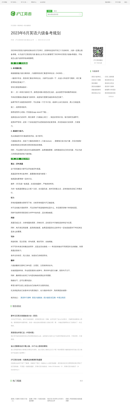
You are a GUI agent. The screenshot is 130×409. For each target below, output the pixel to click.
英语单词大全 (109, 80)
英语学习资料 (26, 298)
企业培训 (42, 2)
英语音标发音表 (110, 93)
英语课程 (95, 83)
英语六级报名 (37, 298)
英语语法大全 (96, 93)
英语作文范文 (109, 83)
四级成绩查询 (96, 90)
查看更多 (111, 96)
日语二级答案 (109, 77)
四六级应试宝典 (50, 298)
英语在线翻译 (96, 86)
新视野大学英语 (110, 90)
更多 (81, 381)
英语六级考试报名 (97, 77)
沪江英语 (13, 25)
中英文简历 (61, 298)
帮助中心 (33, 2)
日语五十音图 (96, 80)
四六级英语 (27, 25)
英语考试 (20, 25)
